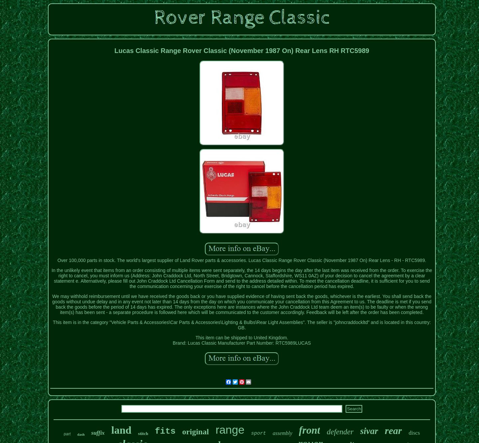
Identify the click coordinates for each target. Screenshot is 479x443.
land (121, 430)
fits (165, 431)
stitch (143, 433)
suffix (97, 433)
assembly (282, 433)
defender (340, 432)
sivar (369, 431)
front (309, 430)
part (67, 434)
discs (414, 433)
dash (80, 434)
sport (258, 433)
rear (393, 430)
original (195, 431)
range (230, 429)
